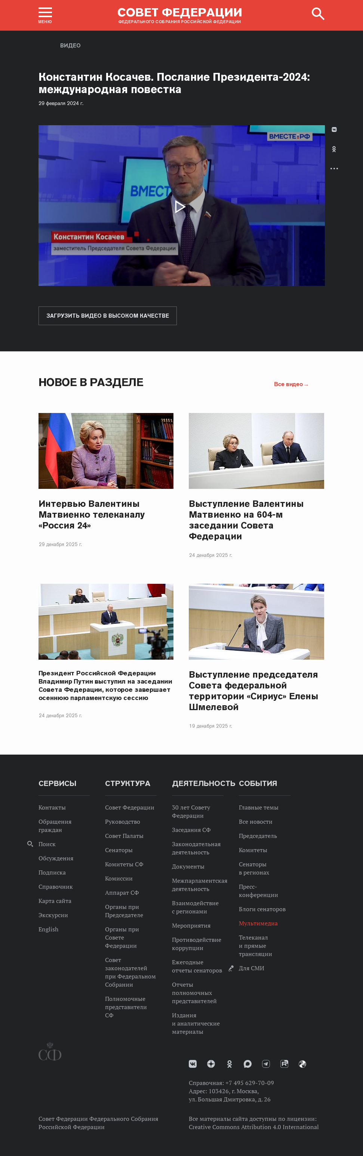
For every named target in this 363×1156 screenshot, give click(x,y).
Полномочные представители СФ (126, 1007)
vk (193, 1064)
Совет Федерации (129, 807)
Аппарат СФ (122, 892)
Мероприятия (191, 925)
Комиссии (119, 878)
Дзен (211, 1064)
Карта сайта (55, 900)
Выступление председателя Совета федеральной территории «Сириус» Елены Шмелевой (253, 691)
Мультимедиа (258, 923)
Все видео (288, 383)
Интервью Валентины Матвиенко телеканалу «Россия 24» (92, 514)
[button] (45, 15)
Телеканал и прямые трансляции (255, 946)
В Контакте (334, 129)
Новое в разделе (91, 382)
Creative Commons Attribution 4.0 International (254, 1127)
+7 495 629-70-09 (249, 1082)
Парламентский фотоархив (302, 1064)
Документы (188, 866)
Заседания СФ (191, 829)
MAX (248, 1064)
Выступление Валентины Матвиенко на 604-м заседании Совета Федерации (246, 520)
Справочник (56, 886)
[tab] (334, 155)
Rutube (284, 1064)
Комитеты (253, 850)
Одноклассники (334, 149)
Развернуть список (334, 168)
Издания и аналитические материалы (196, 1023)
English (48, 929)
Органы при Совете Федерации (122, 937)
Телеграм (266, 1064)
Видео (70, 45)
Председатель (258, 835)
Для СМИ (251, 968)
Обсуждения (56, 858)
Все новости (256, 821)
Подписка (52, 872)
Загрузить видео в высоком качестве (107, 315)
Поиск (47, 844)
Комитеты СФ (124, 864)
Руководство (122, 821)
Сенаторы (119, 850)
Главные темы (259, 807)
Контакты (52, 807)
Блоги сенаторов (262, 909)
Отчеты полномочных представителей (194, 993)
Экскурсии (53, 915)
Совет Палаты (124, 835)
